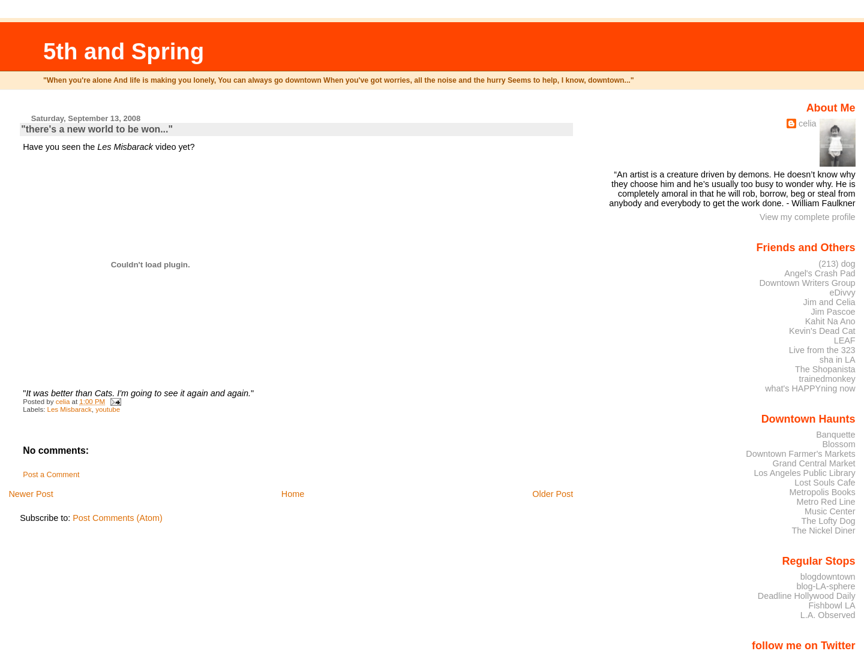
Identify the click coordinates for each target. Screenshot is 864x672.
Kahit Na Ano (830, 321)
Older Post (552, 494)
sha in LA (838, 359)
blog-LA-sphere (825, 586)
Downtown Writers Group (807, 283)
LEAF (845, 340)
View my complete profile (808, 217)
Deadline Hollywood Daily (807, 596)
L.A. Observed (828, 615)
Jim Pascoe (833, 312)
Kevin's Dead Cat (822, 331)
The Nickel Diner (823, 530)
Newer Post (30, 494)
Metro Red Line (825, 502)
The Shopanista (825, 369)
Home (292, 494)
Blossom (839, 444)
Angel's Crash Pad (819, 273)
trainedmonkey (827, 379)
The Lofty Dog (828, 521)
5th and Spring (123, 51)
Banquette (835, 434)
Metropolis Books (822, 492)
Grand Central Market (814, 463)
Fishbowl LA (831, 605)
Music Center (830, 511)
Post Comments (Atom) (118, 518)
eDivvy (843, 292)
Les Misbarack (69, 409)
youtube (107, 409)
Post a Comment (51, 475)
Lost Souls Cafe (824, 482)
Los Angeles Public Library (804, 473)
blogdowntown (828, 576)
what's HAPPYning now (810, 388)
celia (808, 123)
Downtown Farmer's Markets (800, 454)
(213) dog (836, 264)
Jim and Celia (829, 302)
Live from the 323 (822, 350)
